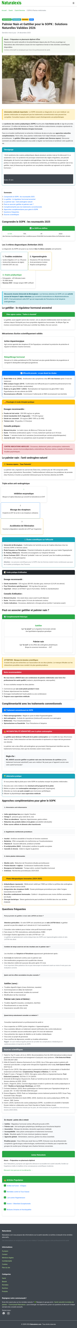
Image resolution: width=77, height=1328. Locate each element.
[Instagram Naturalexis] (8, 1313)
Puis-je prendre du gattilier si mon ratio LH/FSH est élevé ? (24, 916)
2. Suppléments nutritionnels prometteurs (18, 832)
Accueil (4, 10)
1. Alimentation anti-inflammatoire (15, 807)
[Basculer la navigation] (73, 3)
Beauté (4, 1282)
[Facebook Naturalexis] (3, 1313)
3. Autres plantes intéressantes (14, 856)
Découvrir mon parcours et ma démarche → (18, 1170)
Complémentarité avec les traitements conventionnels (23, 207)
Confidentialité (7, 1261)
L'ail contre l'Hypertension (16, 1198)
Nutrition (5, 1288)
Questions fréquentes (11, 212)
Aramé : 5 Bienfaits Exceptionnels (19, 1204)
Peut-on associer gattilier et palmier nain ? (19, 204)
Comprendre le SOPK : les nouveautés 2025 (19, 197)
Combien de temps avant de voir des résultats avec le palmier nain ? (27, 947)
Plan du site (6, 1268)
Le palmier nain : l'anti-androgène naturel (18, 202)
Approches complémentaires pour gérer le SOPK (21, 209)
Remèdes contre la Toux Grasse (18, 1192)
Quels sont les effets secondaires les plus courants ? (22, 975)
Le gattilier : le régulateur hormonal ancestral (19, 199)
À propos (5, 1251)
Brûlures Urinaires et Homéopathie (19, 1210)
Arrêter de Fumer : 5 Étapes (16, 1186)
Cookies (5, 1264)
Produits (5, 1291)
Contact (4, 1254)
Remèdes (5, 1285)
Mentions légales (8, 1258)
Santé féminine (20, 10)
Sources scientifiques (11, 215)
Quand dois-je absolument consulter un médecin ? (21, 1015)
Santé (11, 10)
